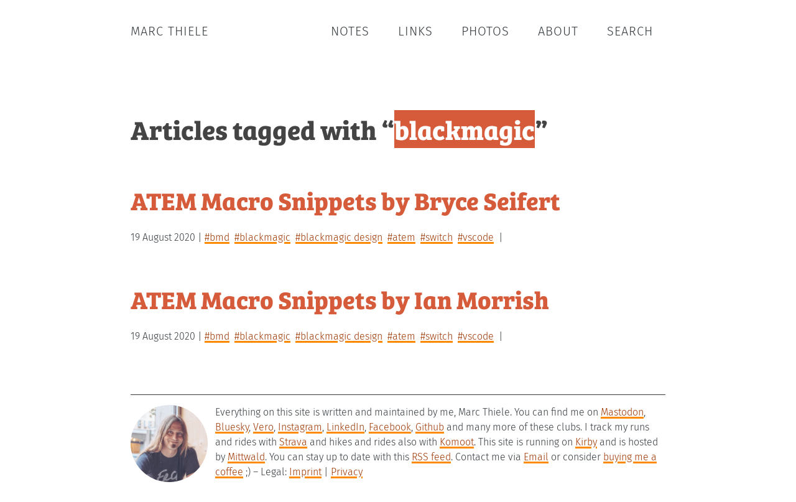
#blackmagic (262, 237)
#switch (436, 237)
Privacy (347, 472)
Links (415, 31)
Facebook (390, 427)
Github (429, 427)
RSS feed (431, 457)
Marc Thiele (169, 31)
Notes (350, 31)
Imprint (305, 472)
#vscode (476, 237)
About (558, 31)
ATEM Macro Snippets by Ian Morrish (340, 299)
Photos (485, 31)
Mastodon (622, 412)
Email (536, 457)
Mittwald (246, 457)
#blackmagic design (338, 237)
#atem (401, 237)
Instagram (300, 427)
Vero (263, 427)
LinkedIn (345, 427)
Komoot (457, 442)
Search (630, 31)
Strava (293, 442)
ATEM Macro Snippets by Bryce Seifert (345, 200)
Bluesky (232, 427)
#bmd (217, 237)
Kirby (586, 442)
